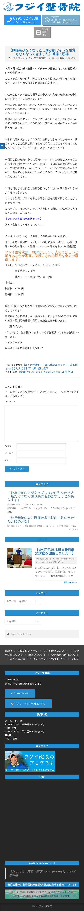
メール (9, 453)
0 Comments (56, 562)
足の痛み (72, 526)
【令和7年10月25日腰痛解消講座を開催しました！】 (55, 551)
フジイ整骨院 (45, 906)
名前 (8, 446)
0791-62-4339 (19, 693)
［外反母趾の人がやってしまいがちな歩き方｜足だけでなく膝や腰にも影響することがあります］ (40, 496)
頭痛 (67, 58)
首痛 (73, 58)
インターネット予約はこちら (28, 703)
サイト (8, 460)
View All (73, 529)
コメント (10, 401)
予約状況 (60, 58)
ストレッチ (53, 526)
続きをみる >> (70, 582)
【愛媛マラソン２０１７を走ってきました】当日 (45, 371)
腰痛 (66, 526)
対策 (61, 526)
